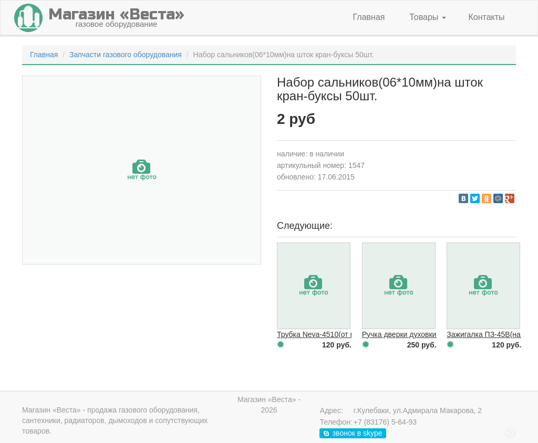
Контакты (486, 17)
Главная (369, 17)
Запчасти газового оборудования (125, 54)
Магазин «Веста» (51, 410)
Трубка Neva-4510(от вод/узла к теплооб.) (348, 334)
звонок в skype (352, 433)
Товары (427, 17)
